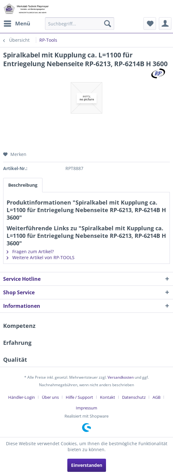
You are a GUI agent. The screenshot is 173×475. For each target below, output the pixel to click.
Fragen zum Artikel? (30, 251)
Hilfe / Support (79, 397)
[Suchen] (107, 23)
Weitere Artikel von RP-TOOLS (41, 257)
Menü (17, 23)
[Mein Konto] (165, 23)
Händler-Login (21, 397)
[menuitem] (16, 23)
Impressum (86, 408)
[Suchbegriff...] (79, 23)
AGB (156, 397)
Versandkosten (121, 377)
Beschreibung (22, 185)
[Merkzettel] (149, 23)
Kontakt (107, 397)
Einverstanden (86, 465)
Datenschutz (134, 397)
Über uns (50, 397)
